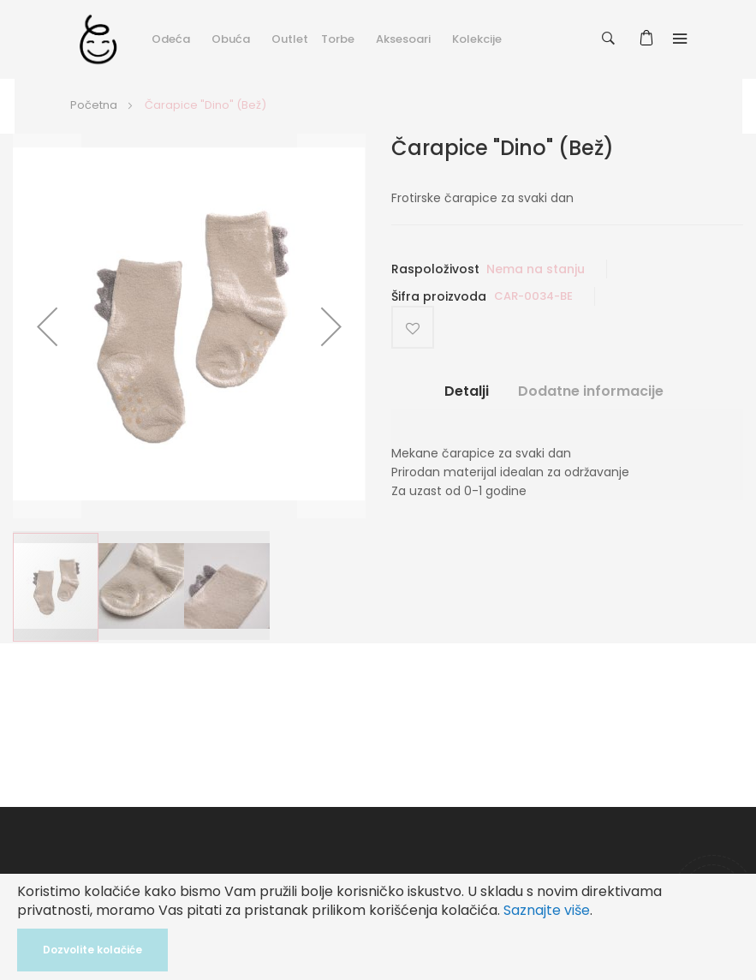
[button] (47, 326)
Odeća (171, 39)
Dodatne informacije (591, 391)
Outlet (289, 39)
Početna (93, 105)
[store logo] (98, 38)
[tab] (466, 398)
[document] (378, 926)
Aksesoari (403, 39)
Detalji (466, 391)
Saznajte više (546, 910)
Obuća (230, 39)
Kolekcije (477, 39)
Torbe (337, 39)
